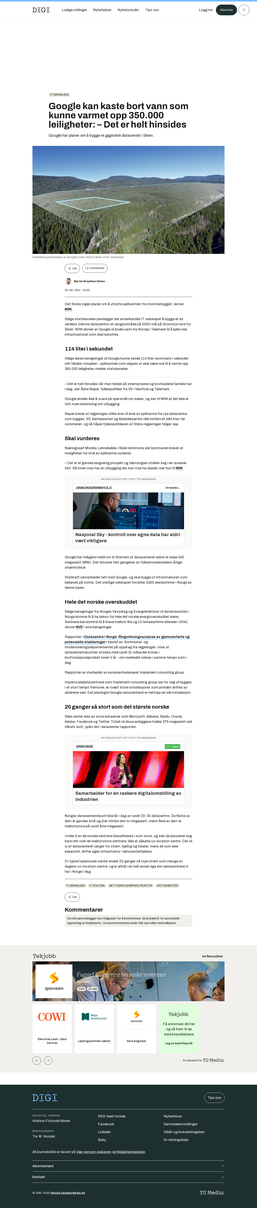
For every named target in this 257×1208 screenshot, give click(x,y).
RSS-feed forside (111, 1116)
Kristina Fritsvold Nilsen (51, 1121)
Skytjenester (167, 885)
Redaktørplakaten (131, 1152)
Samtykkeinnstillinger (180, 1124)
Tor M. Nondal (43, 1136)
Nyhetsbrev (173, 1116)
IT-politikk (97, 885)
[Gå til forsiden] (41, 10)
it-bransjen (59, 94)
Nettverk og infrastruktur (130, 885)
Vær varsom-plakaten (93, 1152)
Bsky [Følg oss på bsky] (102, 1140)
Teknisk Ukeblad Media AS (67, 1193)
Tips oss (214, 1098)
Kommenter (94, 268)
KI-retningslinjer (176, 1140)
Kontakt (128, 1177)
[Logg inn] (206, 10)
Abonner (226, 10)
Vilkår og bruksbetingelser (184, 1132)
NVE (79, 627)
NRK (68, 309)
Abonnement (128, 1166)
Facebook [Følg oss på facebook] (106, 1124)
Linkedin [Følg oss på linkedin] (104, 1132)
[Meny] (244, 10)
